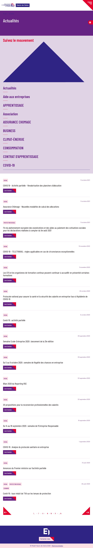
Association (10, 114)
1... (34, 513)
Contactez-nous (45, 539)
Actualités (9, 88)
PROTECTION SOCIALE (9, 223)
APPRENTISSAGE (13, 105)
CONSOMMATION (13, 148)
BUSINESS (9, 130)
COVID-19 (9, 165)
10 (51, 513)
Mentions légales (57, 546)
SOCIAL (5, 180)
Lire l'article (7, 191)
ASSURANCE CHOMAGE (17, 122)
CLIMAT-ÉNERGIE (13, 139)
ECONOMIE (6, 488)
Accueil (5, 14)
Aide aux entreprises (16, 96)
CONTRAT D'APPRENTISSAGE (20, 156)
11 (55, 513)
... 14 (60, 513)
